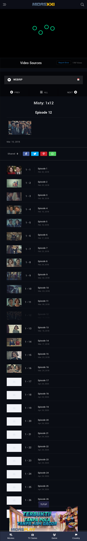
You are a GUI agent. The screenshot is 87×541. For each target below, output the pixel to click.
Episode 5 (42, 221)
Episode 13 (43, 327)
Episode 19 (43, 407)
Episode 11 (43, 301)
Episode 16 (43, 367)
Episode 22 (43, 446)
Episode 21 (43, 433)
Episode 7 (42, 248)
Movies (11, 536)
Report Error (64, 62)
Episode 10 (43, 287)
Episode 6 (43, 234)
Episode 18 (43, 393)
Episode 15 (43, 354)
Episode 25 (43, 486)
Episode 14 (43, 340)
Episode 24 (43, 472)
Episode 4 (43, 208)
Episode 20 (43, 420)
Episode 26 (43, 499)
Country (76, 536)
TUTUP (43, 504)
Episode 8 (43, 261)
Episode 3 (42, 195)
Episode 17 (43, 380)
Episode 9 (43, 274)
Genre (54, 536)
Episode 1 (42, 168)
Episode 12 (43, 314)
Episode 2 (42, 181)
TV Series (32, 536)
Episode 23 (43, 459)
